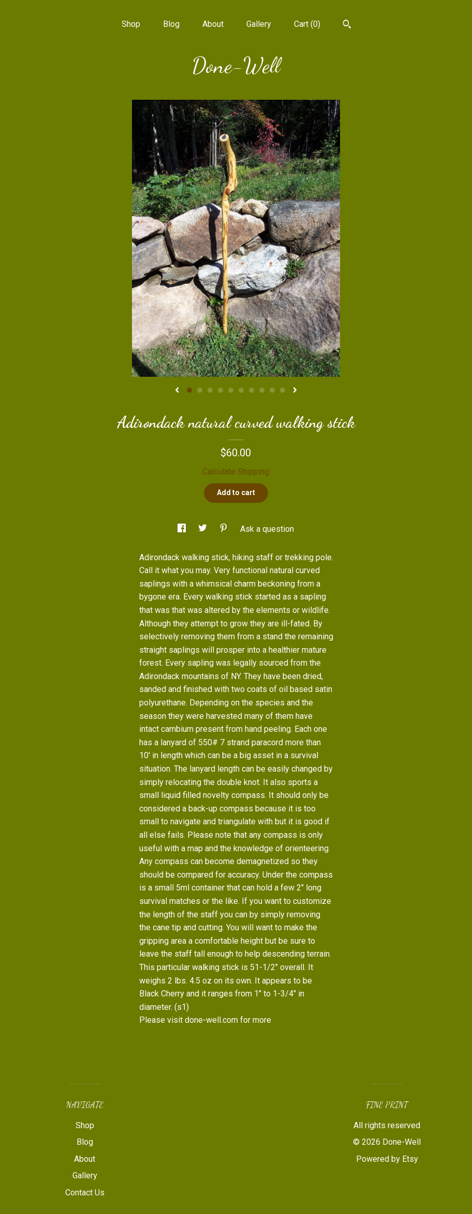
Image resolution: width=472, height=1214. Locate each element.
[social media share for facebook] (183, 529)
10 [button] (282, 390)
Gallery (258, 24)
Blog (171, 24)
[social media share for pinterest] (224, 529)
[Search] (347, 25)
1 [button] (189, 390)
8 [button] (261, 390)
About (213, 24)
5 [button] (230, 390)
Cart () (307, 24)
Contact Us (85, 1192)
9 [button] (272, 390)
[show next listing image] (295, 390)
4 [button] (220, 390)
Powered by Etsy (387, 1159)
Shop (131, 24)
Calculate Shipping (235, 472)
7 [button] (251, 390)
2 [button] (199, 390)
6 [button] (241, 390)
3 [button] (210, 390)
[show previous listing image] (177, 390)
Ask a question (267, 529)
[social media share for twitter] (203, 529)
